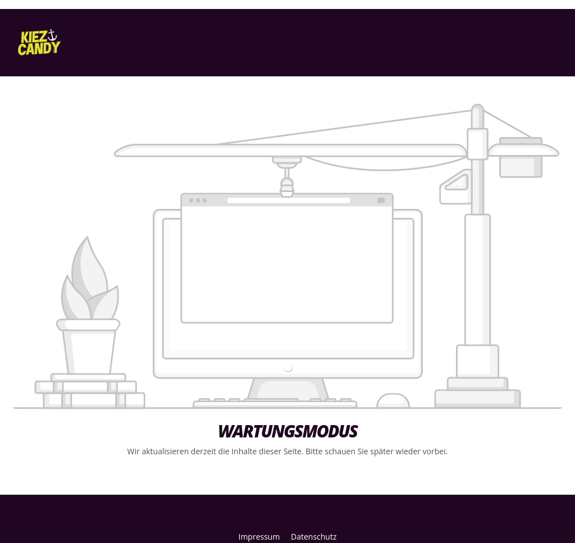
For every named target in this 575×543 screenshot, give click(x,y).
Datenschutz (313, 536)
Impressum (260, 536)
